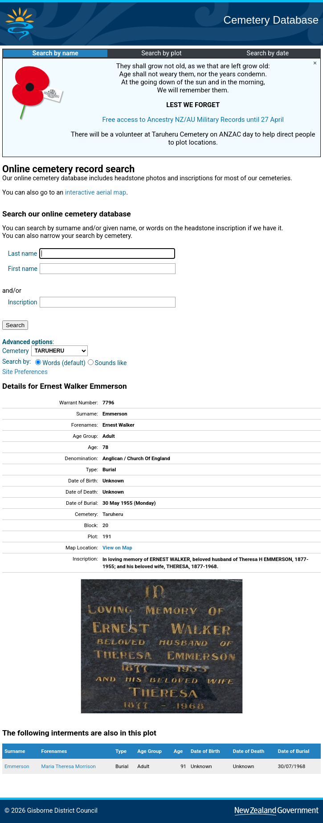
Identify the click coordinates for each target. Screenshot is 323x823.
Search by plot (161, 53)
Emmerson (16, 766)
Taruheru (112, 514)
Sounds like (107, 362)
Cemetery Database (271, 20)
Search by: (16, 361)
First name (22, 268)
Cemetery (15, 350)
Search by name (55, 53)
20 (105, 525)
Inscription (22, 302)
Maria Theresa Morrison (68, 766)
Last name (22, 253)
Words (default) (60, 362)
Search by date (268, 53)
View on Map (117, 548)
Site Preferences (25, 371)
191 (106, 536)
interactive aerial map (95, 192)
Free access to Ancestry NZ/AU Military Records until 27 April (193, 120)
